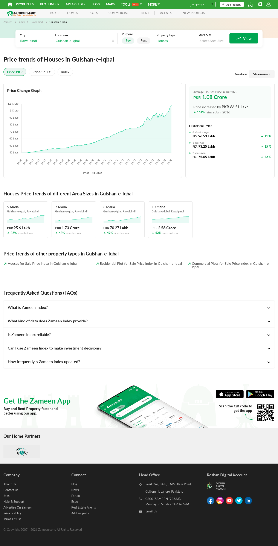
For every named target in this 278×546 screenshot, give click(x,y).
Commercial (118, 13)
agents (166, 13)
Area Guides (75, 4)
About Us (9, 484)
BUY (55, 13)
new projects (194, 13)
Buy (128, 41)
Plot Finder (49, 4)
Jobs (6, 496)
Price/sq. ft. (41, 72)
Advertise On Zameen (17, 507)
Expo (74, 502)
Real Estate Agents (83, 507)
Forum (75, 496)
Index (21, 21)
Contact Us (10, 490)
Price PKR (15, 71)
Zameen (7, 21)
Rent (144, 41)
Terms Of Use (12, 519)
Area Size (205, 35)
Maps (110, 4)
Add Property (231, 4)
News (75, 490)
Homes (72, 13)
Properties (25, 4)
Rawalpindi (37, 21)
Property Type (166, 35)
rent (145, 13)
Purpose (127, 34)
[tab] (139, 307)
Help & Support (13, 502)
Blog (96, 4)
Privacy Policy (12, 513)
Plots (93, 13)
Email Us (151, 511)
